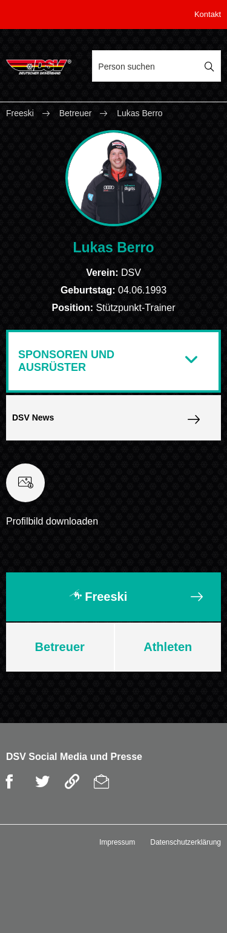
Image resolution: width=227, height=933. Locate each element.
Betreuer (75, 113)
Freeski (21, 113)
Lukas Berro (139, 113)
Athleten (167, 646)
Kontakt (207, 14)
